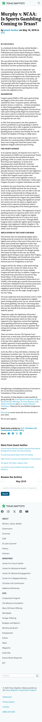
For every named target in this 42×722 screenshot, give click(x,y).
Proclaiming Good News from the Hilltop (17, 455)
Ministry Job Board (10, 628)
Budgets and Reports (11, 623)
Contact (6, 707)
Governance (7, 528)
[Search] (38, 676)
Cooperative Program (11, 598)
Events (5, 638)
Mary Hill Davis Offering (12, 608)
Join (3, 663)
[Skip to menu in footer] (39, 3)
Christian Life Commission (13, 583)
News (4, 643)
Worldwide (6, 613)
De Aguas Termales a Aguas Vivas (14, 463)
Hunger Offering (9, 618)
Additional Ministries (10, 588)
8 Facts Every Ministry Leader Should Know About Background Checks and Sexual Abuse (20, 449)
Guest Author (11, 30)
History (5, 548)
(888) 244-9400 (9, 712)
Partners (5, 553)
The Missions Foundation (12, 603)
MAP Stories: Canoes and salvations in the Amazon (21, 459)
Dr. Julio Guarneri (9, 543)
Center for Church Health (12, 563)
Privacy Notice (9, 702)
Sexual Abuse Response (12, 658)
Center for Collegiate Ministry (14, 578)
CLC (3, 32)
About (5, 518)
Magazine (6, 648)
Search (5, 494)
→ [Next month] (39, 481)
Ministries (7, 558)
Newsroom (7, 697)
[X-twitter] (14, 511)
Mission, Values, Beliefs (12, 523)
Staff (4, 538)
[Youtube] (27, 511)
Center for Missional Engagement (16, 573)
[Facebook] (3, 511)
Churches (6, 533)
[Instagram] (8, 511)
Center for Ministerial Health (14, 568)
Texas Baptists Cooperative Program (28, 399)
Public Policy (18, 430)
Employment (7, 633)
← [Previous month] (3, 481)
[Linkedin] (21, 511)
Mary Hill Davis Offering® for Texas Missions (17, 402)
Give (4, 593)
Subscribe (4, 413)
